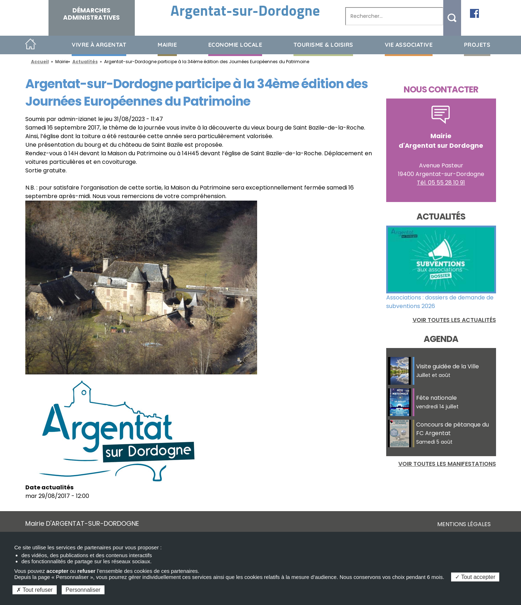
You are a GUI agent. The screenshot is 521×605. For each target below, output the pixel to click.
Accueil (30, 44)
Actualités (85, 62)
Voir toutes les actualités (454, 320)
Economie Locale (235, 44)
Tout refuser (34, 590)
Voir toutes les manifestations (447, 464)
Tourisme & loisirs (323, 44)
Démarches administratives (91, 14)
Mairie (167, 44)
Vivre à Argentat (99, 44)
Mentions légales (464, 524)
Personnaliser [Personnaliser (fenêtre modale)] (83, 590)
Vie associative (409, 44)
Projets (477, 44)
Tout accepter (475, 577)
